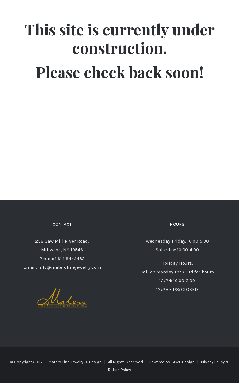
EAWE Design (182, 362)
